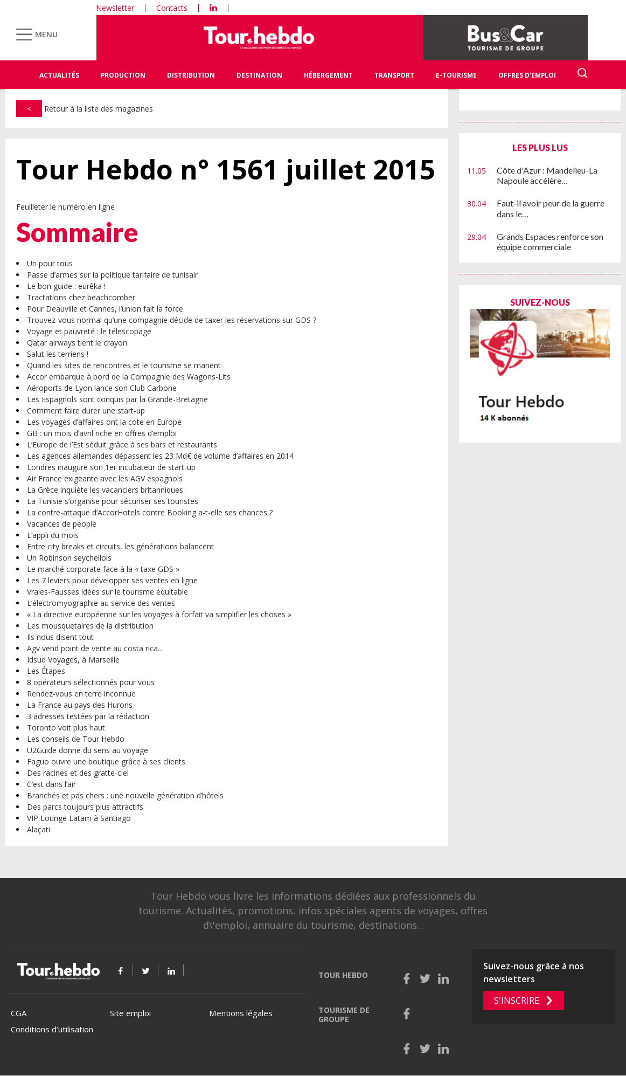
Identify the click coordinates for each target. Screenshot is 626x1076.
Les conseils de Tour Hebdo (75, 739)
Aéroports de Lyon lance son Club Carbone (102, 388)
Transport (394, 75)
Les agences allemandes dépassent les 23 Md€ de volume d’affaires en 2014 (160, 456)
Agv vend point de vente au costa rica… (95, 648)
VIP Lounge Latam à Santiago (79, 818)
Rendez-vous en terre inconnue (81, 693)
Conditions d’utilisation (52, 1029)
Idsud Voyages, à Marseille (73, 659)
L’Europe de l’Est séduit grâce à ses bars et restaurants (122, 444)
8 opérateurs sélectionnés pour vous (91, 682)
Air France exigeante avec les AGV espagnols (105, 478)
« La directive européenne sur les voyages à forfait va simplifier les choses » (159, 614)
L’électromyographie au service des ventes (101, 603)
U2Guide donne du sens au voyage (87, 750)
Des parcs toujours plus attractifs (85, 807)
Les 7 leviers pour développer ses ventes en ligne (112, 580)
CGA (18, 1013)
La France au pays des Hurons (80, 705)
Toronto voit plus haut (66, 727)
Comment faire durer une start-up (86, 410)
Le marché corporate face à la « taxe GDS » (103, 569)
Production (123, 75)
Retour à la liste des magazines (84, 109)
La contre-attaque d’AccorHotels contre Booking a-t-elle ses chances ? (150, 512)
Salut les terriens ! (57, 354)
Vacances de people (61, 524)
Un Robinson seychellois (69, 558)
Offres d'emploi (527, 75)
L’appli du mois (53, 535)
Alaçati (38, 829)
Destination (259, 75)
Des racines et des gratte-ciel (78, 773)
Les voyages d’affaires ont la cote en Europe (104, 422)
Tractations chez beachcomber (81, 297)
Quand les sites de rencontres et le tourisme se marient (124, 365)
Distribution (191, 75)
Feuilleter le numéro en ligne (65, 207)
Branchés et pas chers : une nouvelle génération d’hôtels (125, 795)
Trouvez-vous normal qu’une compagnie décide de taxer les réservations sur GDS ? (171, 320)
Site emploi (130, 1013)
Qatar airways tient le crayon (77, 342)
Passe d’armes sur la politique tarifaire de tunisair (112, 275)
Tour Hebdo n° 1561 (225, 169)
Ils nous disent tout (60, 637)
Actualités (59, 75)
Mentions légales (241, 1013)
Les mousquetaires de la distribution (90, 625)
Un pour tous (50, 263)
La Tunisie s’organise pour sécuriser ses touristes (112, 501)
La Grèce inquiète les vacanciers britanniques (105, 490)
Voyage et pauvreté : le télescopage (89, 331)
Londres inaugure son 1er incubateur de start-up (111, 467)
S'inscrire (516, 1000)
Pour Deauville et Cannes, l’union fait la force (105, 309)
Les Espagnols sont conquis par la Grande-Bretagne (117, 399)
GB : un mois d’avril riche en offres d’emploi (102, 433)
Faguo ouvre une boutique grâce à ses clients (106, 761)
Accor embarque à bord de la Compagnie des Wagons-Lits (129, 376)
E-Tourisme (456, 75)
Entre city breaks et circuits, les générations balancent (120, 546)
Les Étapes (46, 671)
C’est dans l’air (51, 784)
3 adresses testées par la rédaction (88, 716)
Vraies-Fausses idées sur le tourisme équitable (107, 592)
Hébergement (328, 75)
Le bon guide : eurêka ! (66, 286)
